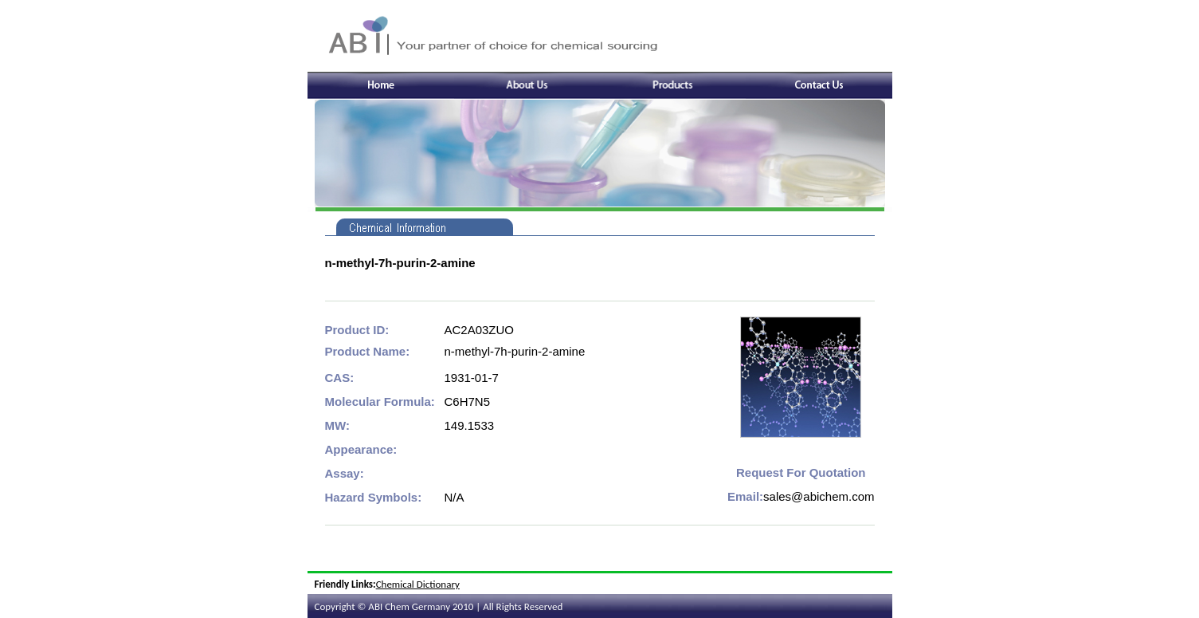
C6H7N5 (468, 401)
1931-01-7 (472, 377)
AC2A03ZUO (480, 330)
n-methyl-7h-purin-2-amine (515, 351)
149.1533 (470, 425)
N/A (454, 497)
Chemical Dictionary (418, 584)
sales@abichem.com (818, 496)
